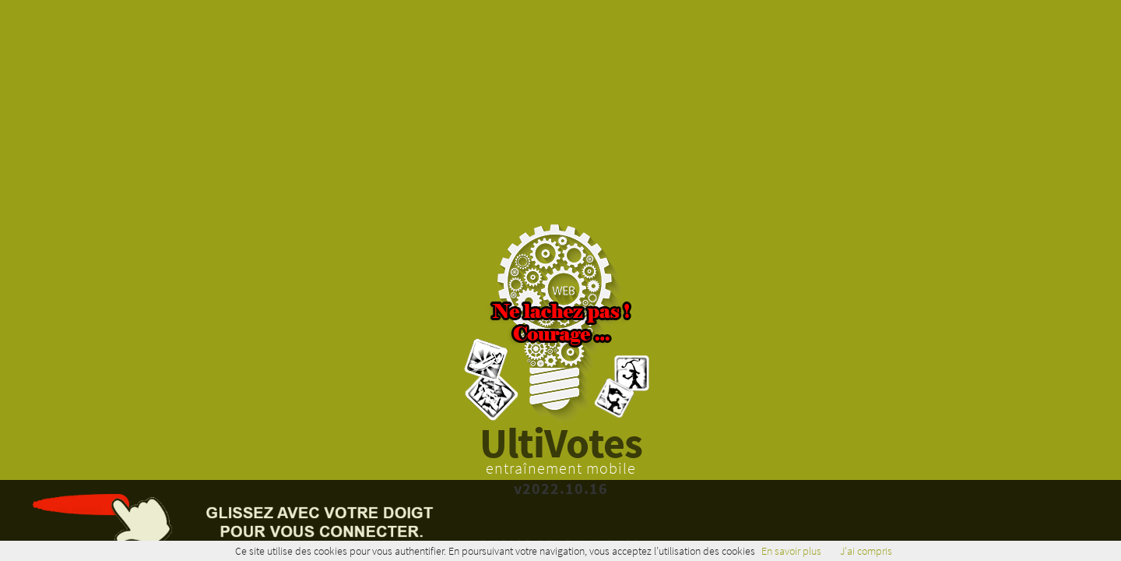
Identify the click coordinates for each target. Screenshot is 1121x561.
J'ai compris (866, 551)
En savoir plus (791, 551)
